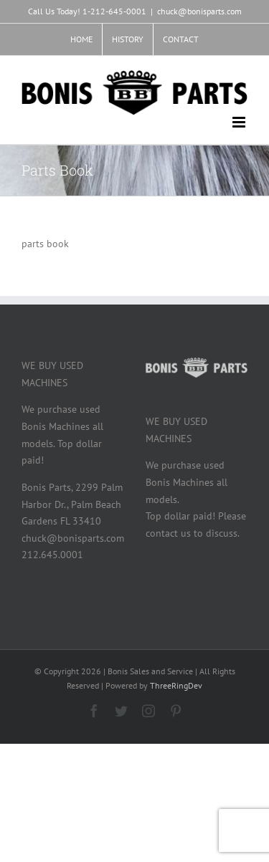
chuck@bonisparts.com (199, 11)
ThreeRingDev (176, 685)
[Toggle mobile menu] (239, 122)
